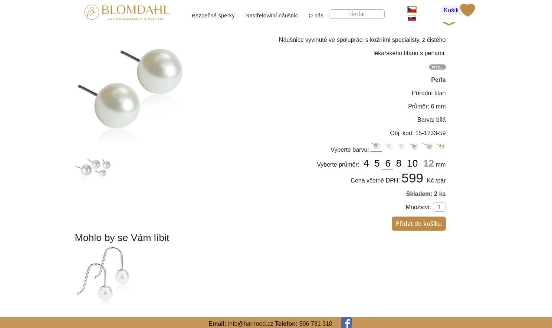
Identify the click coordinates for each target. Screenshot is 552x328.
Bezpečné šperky (213, 16)
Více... (437, 67)
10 (414, 163)
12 (428, 163)
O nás (316, 16)
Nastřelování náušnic (272, 16)
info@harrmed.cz (250, 324)
